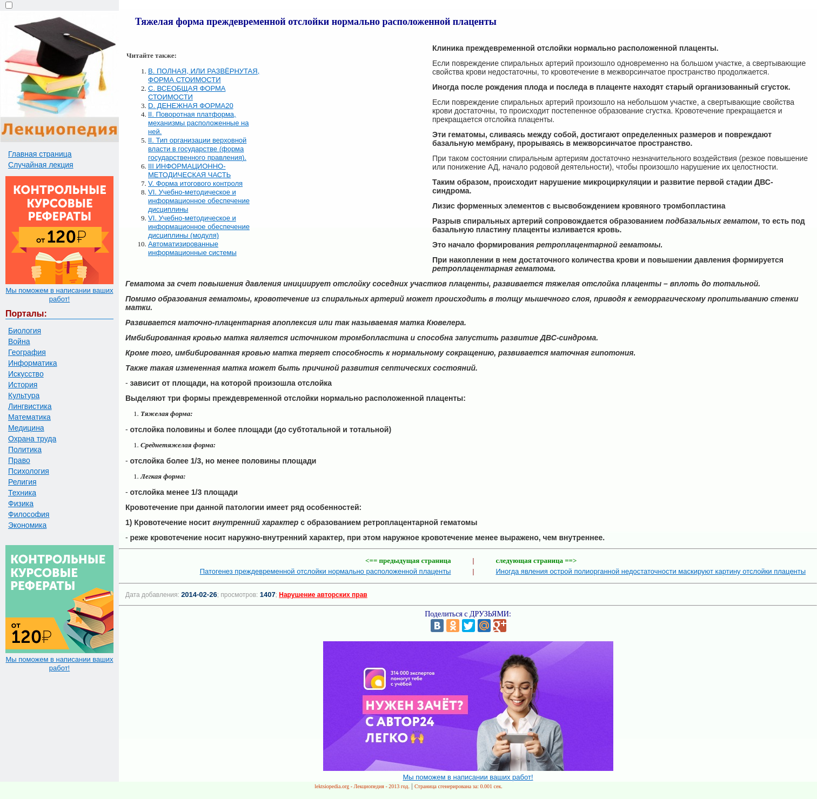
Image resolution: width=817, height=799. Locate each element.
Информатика (32, 363)
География (27, 352)
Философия (28, 514)
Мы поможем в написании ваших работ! (59, 294)
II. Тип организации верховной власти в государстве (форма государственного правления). (197, 149)
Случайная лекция (40, 164)
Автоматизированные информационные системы (192, 248)
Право (19, 460)
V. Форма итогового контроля (195, 183)
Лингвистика (30, 406)
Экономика (27, 525)
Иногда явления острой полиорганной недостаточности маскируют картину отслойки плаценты (651, 571)
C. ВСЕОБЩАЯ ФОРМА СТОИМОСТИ (186, 92)
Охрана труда (32, 438)
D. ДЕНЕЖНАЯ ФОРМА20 (190, 106)
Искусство (26, 374)
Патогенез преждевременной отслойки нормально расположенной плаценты (325, 571)
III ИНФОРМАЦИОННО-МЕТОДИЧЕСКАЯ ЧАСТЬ (189, 170)
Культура (23, 395)
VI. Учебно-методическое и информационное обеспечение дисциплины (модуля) (199, 226)
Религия (22, 482)
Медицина (26, 428)
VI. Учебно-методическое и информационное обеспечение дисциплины (199, 200)
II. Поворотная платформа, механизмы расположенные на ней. (198, 123)
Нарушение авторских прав (323, 595)
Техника (22, 492)
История (22, 384)
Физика (21, 503)
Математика (29, 417)
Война (19, 341)
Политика (25, 449)
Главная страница (40, 154)
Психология (28, 471)
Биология (24, 330)
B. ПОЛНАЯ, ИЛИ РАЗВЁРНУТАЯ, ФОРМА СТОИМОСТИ (203, 75)
